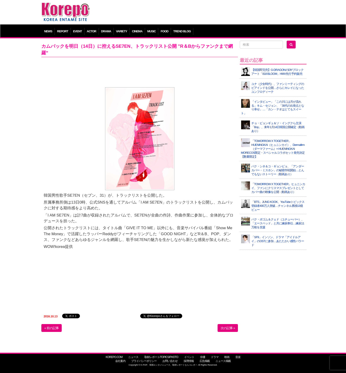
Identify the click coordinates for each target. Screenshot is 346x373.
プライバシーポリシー (144, 361)
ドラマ (215, 357)
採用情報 (189, 361)
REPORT (62, 31)
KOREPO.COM (114, 357)
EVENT (77, 31)
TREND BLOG (182, 31)
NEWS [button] (48, 31)
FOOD (164, 31)
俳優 (202, 357)
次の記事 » (228, 328)
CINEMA (137, 31)
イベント (189, 357)
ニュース (133, 357)
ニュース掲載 (223, 361)
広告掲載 (205, 361)
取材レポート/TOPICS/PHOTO (161, 357)
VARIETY (121, 31)
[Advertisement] (206, 12)
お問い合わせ (170, 361)
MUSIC (151, 31)
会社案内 (120, 361)
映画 (226, 357)
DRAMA (106, 31)
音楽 (237, 357)
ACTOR (91, 31)
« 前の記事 (51, 328)
